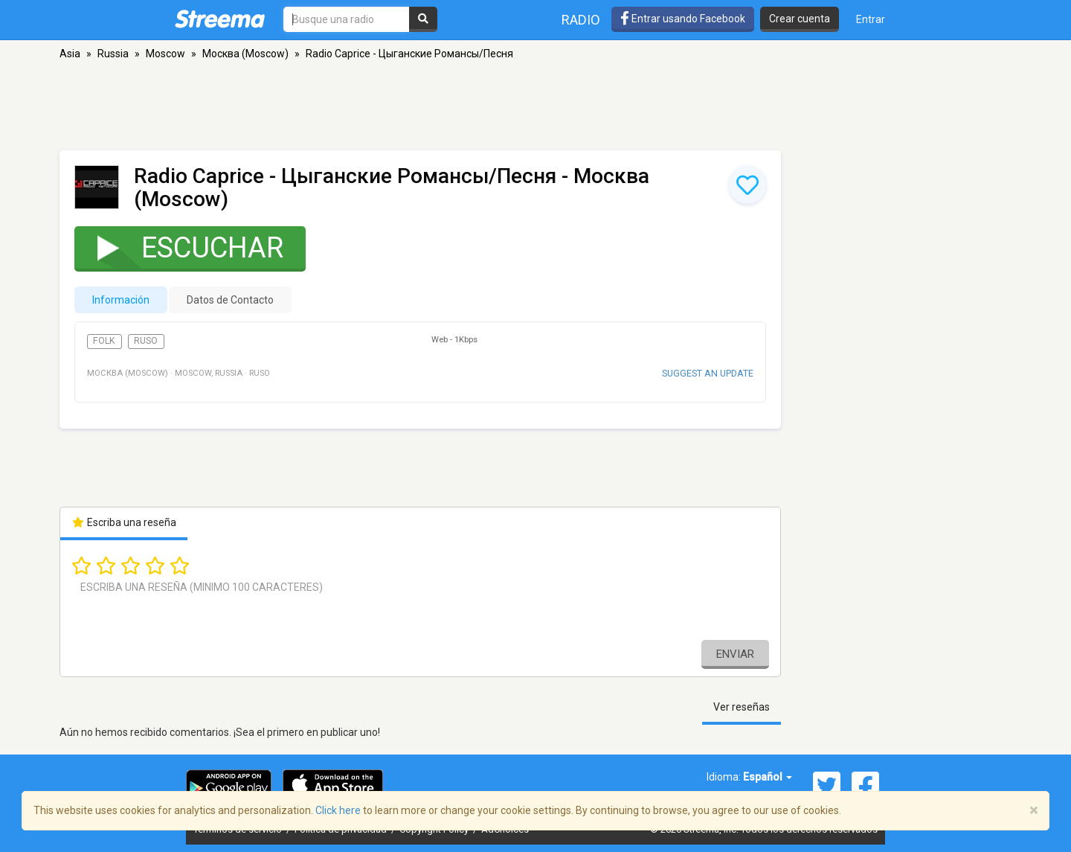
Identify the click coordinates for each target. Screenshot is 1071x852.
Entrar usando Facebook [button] (682, 19)
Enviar (735, 654)
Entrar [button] (870, 19)
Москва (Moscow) (245, 54)
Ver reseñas (741, 707)
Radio (581, 20)
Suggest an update (707, 373)
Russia (113, 54)
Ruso (146, 341)
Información (120, 300)
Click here (338, 810)
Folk (104, 341)
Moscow (165, 54)
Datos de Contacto (230, 300)
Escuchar (180, 247)
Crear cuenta (799, 19)
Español (767, 777)
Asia (70, 54)
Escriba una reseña (123, 522)
